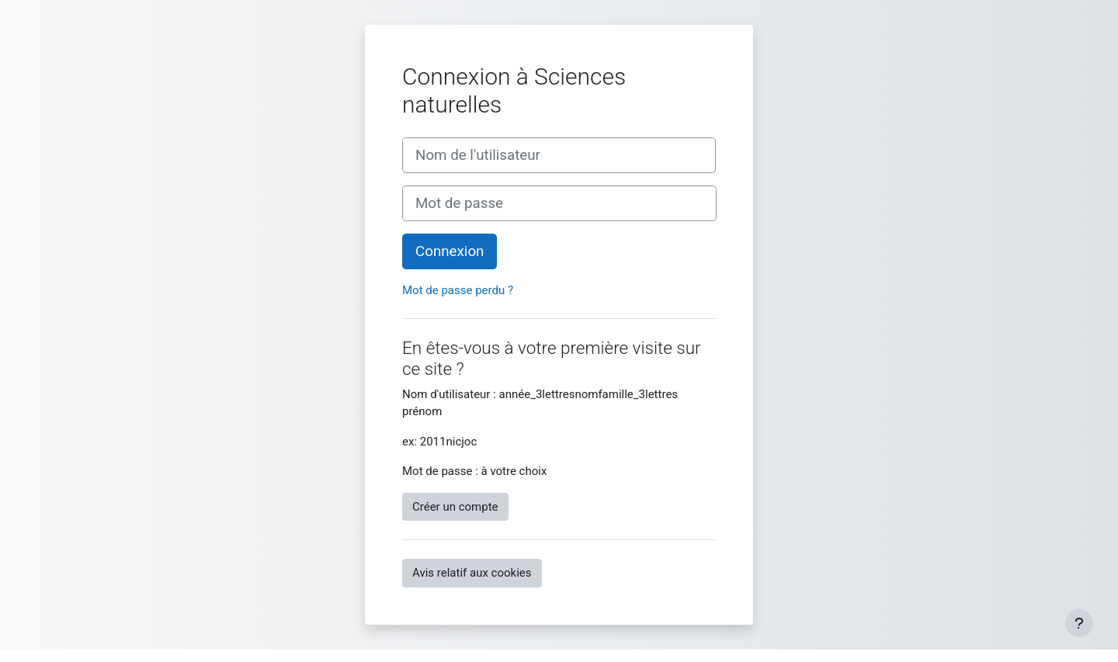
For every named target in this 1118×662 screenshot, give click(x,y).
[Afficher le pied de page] (1079, 623)
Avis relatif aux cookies (472, 573)
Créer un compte (455, 507)
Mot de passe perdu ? (457, 290)
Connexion (449, 251)
